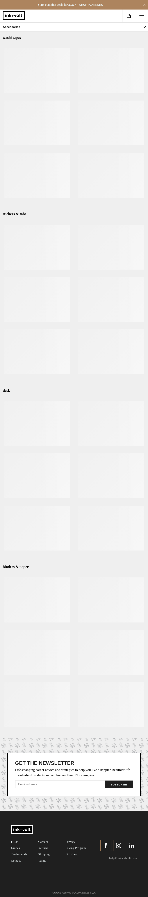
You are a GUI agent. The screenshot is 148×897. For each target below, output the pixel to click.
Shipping (44, 854)
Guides (15, 848)
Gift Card (72, 854)
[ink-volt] (22, 830)
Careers (43, 841)
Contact (16, 860)
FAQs (14, 841)
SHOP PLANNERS (91, 4)
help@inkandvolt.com (123, 858)
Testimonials (19, 854)
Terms (42, 860)
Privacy (70, 841)
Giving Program (76, 848)
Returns (43, 848)
